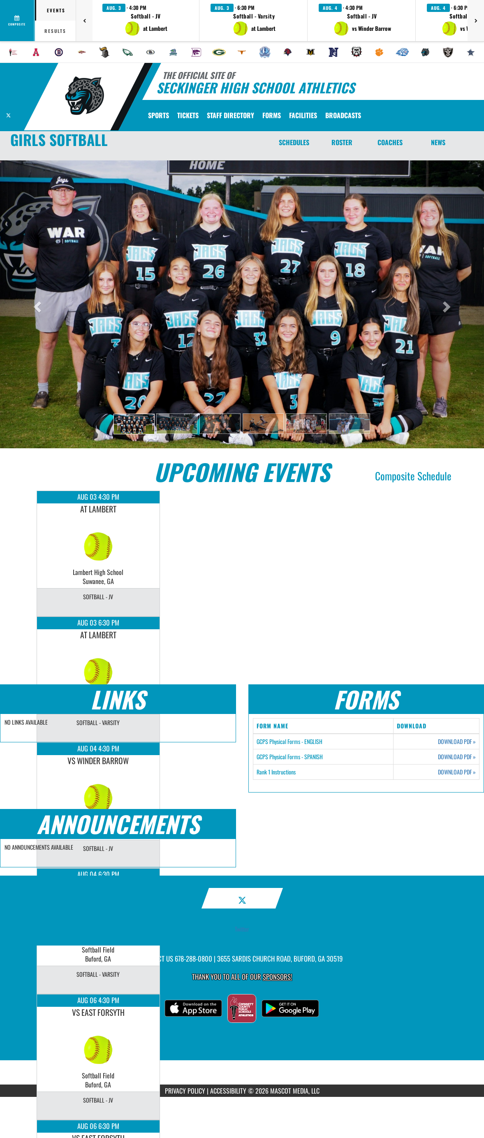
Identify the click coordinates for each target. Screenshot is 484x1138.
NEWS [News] (438, 142)
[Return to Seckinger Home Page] (84, 95)
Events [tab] (56, 10)
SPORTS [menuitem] (158, 115)
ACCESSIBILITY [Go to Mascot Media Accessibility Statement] (228, 1091)
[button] (146, 20)
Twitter (242, 929)
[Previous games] (84, 20)
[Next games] (476, 20)
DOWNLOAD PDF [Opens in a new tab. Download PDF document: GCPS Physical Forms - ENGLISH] (457, 741)
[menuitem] (13, 52)
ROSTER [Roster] (341, 142)
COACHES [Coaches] (390, 142)
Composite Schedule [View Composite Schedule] (413, 475)
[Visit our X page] (8, 114)
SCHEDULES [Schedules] (294, 142)
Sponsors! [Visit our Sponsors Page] (277, 976)
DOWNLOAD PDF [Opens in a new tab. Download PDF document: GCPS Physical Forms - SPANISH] (457, 757)
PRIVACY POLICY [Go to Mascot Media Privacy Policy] (185, 1091)
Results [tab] (55, 31)
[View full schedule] (17, 20)
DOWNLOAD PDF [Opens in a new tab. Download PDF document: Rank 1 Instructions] (457, 772)
